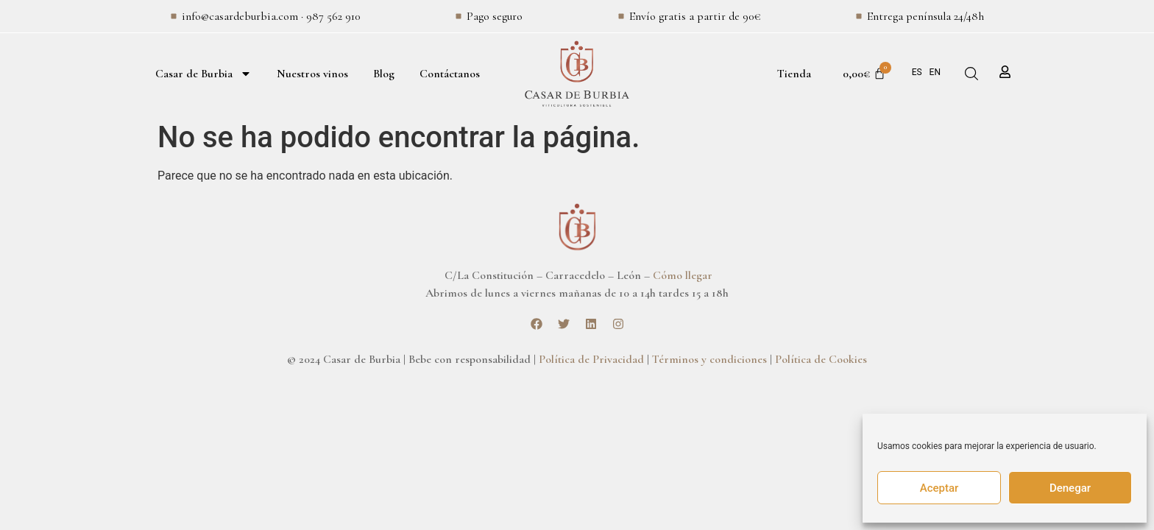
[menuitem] (917, 72)
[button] (972, 74)
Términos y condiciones (709, 359)
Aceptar (939, 488)
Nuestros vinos (312, 73)
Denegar (1070, 488)
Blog (383, 73)
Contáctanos (450, 73)
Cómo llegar (682, 275)
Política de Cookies (821, 359)
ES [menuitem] (917, 72)
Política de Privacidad (591, 359)
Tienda (794, 73)
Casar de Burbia (203, 73)
